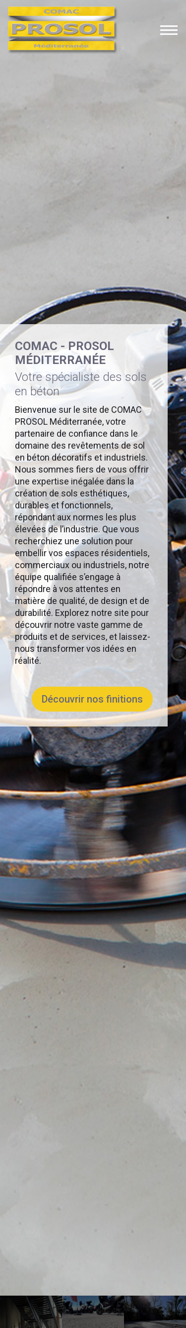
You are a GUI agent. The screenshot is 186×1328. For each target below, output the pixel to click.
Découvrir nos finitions (92, 693)
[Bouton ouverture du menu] (169, 30)
